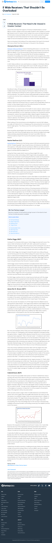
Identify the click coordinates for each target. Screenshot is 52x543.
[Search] (29, 2)
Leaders (3, 496)
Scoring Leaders (37, 494)
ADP (2, 504)
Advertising (20, 528)
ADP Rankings (20, 508)
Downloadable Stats (15, 228)
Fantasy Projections (22, 500)
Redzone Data (14, 223)
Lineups (19, 512)
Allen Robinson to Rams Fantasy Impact (17, 465)
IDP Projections (14, 231)
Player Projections (15, 221)
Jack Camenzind (7, 14)
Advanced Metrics (15, 233)
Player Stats (3, 494)
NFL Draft (3, 514)
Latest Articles (4, 516)
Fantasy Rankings (15, 219)
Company (20, 522)
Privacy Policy (20, 530)
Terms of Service (21, 532)
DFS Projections (14, 229)
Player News (3, 500)
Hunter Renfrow (11, 143)
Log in (42, 1)
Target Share (14, 225)
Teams (19, 514)
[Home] (10, 1)
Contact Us (20, 526)
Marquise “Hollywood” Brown (15, 49)
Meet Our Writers (21, 524)
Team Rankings (4, 506)
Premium (47, 1)
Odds (2, 498)
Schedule (20, 516)
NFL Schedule (4, 512)
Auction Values (21, 510)
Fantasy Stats (20, 494)
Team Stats (3, 508)
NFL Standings (4, 510)
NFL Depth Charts (5, 502)
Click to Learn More (13, 217)
